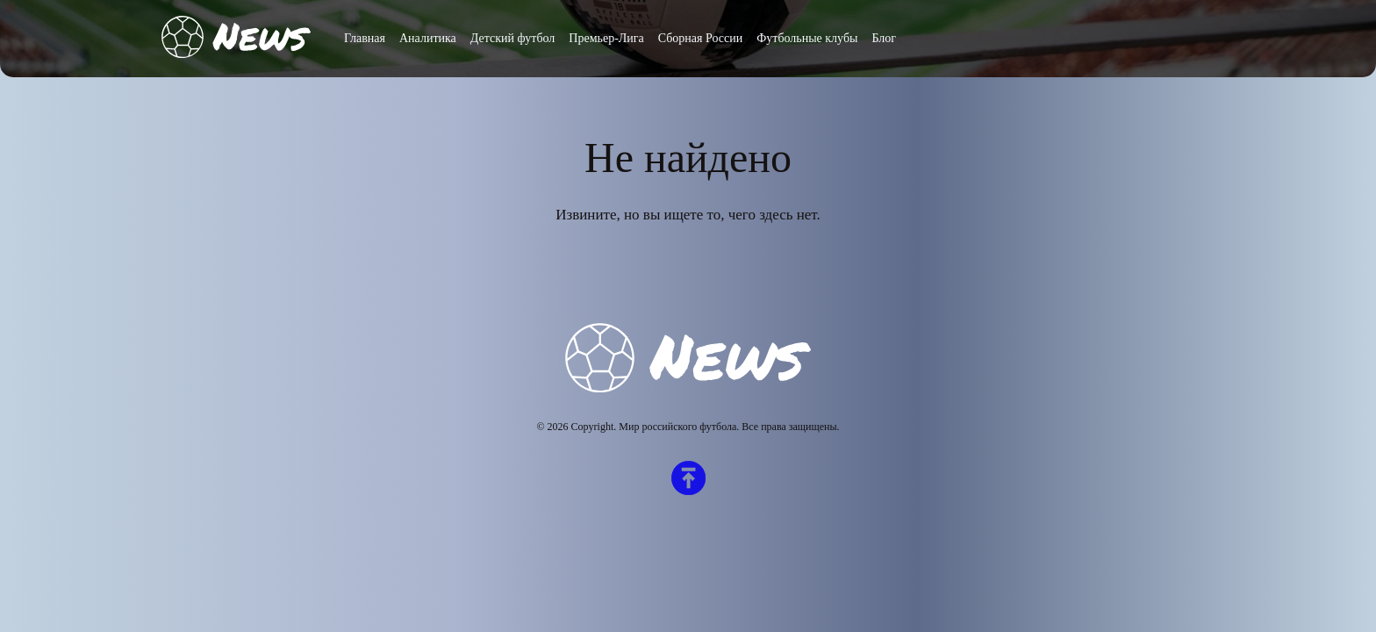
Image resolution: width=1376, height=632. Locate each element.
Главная (364, 38)
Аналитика (427, 38)
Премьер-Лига (606, 38)
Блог (883, 38)
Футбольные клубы (806, 38)
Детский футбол (512, 38)
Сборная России (700, 38)
